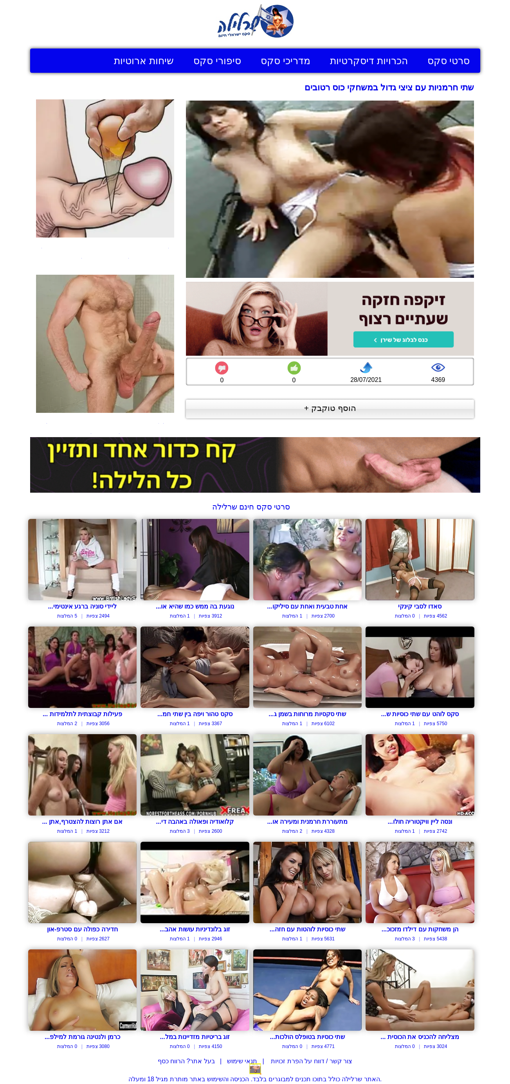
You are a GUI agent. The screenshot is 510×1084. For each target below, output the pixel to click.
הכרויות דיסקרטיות (369, 60)
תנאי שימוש (242, 1061)
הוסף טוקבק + (330, 407)
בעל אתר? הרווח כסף (186, 1061)
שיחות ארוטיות (144, 60)
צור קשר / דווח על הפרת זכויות (311, 1061)
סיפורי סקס (217, 60)
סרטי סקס (448, 60)
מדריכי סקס (285, 60)
